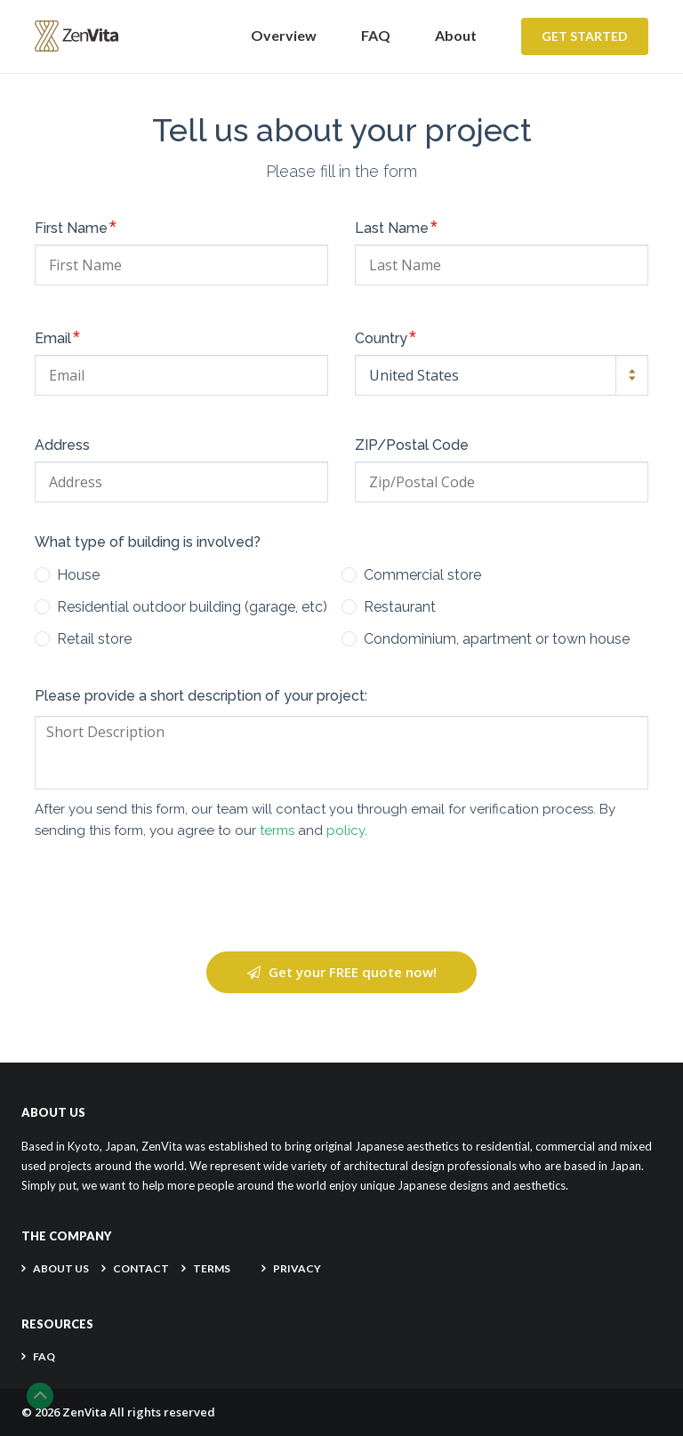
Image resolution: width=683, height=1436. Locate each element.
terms (277, 830)
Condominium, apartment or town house (497, 639)
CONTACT (141, 1268)
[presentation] (341, 896)
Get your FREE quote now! (342, 972)
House (78, 575)
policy (345, 830)
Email (57, 337)
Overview (284, 35)
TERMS (211, 1268)
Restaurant (400, 607)
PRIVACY (297, 1268)
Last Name (396, 227)
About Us (61, 1268)
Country (385, 337)
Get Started (585, 36)
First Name (76, 227)
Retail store (94, 639)
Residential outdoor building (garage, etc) (192, 607)
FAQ (375, 35)
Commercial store (422, 575)
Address (62, 445)
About (456, 35)
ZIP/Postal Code (412, 445)
